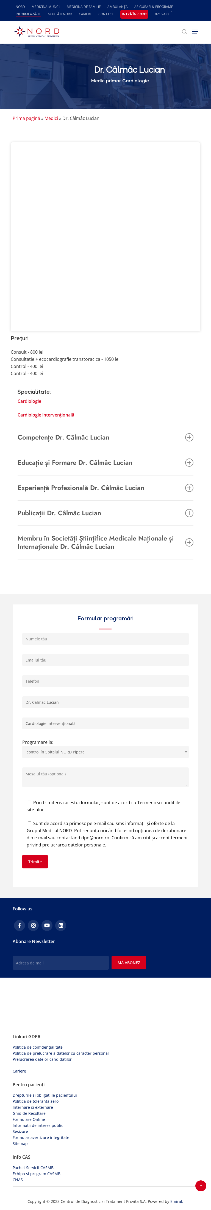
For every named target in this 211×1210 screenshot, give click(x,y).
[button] (195, 31)
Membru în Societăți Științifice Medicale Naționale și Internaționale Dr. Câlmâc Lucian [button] (105, 542)
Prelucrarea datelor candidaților (42, 1059)
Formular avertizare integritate (41, 1137)
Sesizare (20, 1131)
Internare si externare (33, 1107)
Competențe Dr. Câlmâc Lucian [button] (105, 437)
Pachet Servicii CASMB (33, 1167)
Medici (51, 118)
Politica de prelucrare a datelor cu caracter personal (61, 1053)
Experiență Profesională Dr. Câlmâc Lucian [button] (105, 488)
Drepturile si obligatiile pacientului (45, 1095)
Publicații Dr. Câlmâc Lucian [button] (105, 513)
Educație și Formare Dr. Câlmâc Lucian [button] (105, 462)
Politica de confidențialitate (38, 1047)
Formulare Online (29, 1119)
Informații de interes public (38, 1125)
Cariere (19, 1071)
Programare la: (105, 750)
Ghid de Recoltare (29, 1113)
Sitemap (20, 1143)
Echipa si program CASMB (36, 1173)
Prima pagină (26, 118)
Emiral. (176, 1201)
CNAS (18, 1179)
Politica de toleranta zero (36, 1101)
